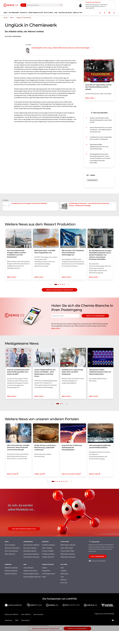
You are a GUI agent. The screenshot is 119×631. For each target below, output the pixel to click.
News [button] (6, 12)
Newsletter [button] (77, 12)
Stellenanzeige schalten (31, 574)
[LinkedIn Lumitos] (113, 620)
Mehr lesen (57, 328)
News (62, 568)
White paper (64, 574)
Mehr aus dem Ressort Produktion (59, 290)
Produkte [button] (24, 12)
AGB (16, 620)
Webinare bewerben (11, 571)
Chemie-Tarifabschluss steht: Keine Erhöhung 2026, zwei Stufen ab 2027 (101, 120)
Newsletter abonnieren (95, 316)
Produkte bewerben (48, 554)
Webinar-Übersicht (11, 574)
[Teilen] (104, 13)
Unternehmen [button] (14, 12)
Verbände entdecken (29, 551)
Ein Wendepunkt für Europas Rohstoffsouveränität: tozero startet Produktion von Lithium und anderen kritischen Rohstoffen (100, 158)
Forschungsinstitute (48, 574)
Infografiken (46, 571)
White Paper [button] (48, 12)
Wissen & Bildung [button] (65, 12)
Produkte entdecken (48, 545)
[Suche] (61, 5)
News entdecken (10, 545)
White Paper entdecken (68, 545)
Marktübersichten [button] (36, 12)
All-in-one (64, 583)
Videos (44, 577)
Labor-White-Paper (67, 548)
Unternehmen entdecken (31, 545)
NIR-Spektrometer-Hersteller (24, 529)
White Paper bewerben (68, 554)
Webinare (64, 580)
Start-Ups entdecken (30, 548)
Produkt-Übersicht (48, 557)
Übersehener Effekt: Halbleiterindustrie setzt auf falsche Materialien (99, 147)
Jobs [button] (56, 12)
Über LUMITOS (25, 614)
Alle (23, 5)
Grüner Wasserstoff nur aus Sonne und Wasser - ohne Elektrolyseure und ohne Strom (101, 130)
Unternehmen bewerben (31, 554)
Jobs (62, 577)
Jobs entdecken (28, 568)
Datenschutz (25, 620)
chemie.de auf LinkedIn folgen (97, 561)
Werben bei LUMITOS (11, 614)
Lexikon (44, 568)
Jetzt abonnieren (97, 556)
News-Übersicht (10, 554)
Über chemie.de (38, 614)
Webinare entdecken (11, 568)
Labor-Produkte (47, 548)
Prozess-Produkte (48, 551)
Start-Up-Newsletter (11, 551)
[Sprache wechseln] (109, 13)
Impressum (8, 620)
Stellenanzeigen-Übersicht (32, 577)
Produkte (64, 571)
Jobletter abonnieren (30, 571)
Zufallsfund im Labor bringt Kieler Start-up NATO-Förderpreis (101, 138)
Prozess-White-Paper (67, 551)
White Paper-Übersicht (68, 557)
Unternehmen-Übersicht (31, 557)
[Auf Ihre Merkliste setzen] (100, 13)
